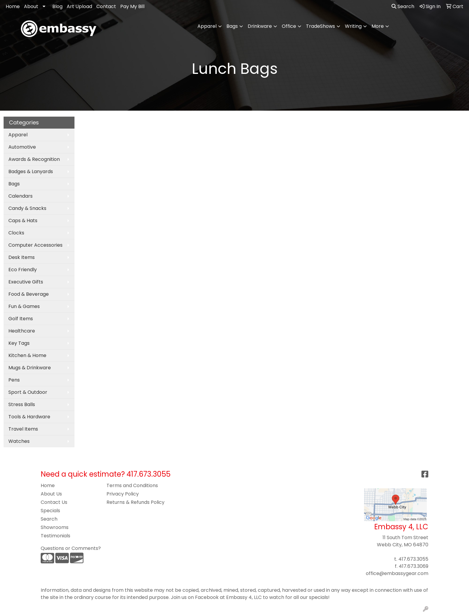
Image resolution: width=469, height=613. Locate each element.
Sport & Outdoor (27, 392)
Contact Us (54, 502)
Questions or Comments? (71, 548)
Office (289, 26)
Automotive (22, 147)
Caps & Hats (22, 220)
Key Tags (19, 343)
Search (403, 6)
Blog (57, 6)
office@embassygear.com (397, 573)
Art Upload (79, 6)
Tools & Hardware (29, 416)
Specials (50, 510)
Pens (14, 379)
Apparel (207, 26)
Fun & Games (24, 306)
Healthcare (21, 330)
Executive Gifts (25, 281)
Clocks (16, 232)
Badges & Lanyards (30, 171)
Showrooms (54, 527)
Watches (19, 441)
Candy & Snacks (27, 208)
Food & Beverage (28, 294)
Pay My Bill (132, 6)
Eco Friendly (22, 269)
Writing (353, 26)
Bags (232, 26)
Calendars (20, 196)
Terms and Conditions (132, 485)
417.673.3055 (413, 559)
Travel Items (23, 429)
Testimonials (55, 535)
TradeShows (320, 26)
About (31, 6)
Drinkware (260, 26)
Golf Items (20, 318)
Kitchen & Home (27, 355)
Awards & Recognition (34, 159)
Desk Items (21, 257)
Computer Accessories (35, 245)
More (377, 26)
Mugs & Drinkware (29, 367)
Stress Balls (21, 404)
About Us (51, 493)
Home (13, 6)
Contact (106, 6)
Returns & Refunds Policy (135, 502)
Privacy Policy (122, 493)
